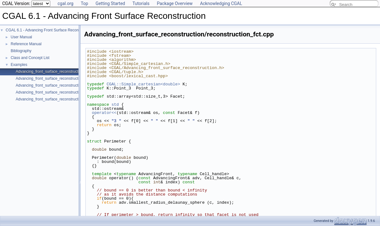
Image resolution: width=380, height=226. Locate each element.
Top (84, 3)
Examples (19, 64)
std (115, 104)
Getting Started (110, 3)
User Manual (21, 37)
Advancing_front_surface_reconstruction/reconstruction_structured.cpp (75, 99)
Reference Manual (26, 44)
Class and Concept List (30, 58)
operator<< (104, 113)
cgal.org (65, 3)
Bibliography (21, 51)
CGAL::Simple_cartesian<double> (143, 84)
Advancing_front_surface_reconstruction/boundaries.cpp (63, 92)
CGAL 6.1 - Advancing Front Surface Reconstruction (49, 30)
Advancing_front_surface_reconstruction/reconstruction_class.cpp (71, 78)
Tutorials (141, 3)
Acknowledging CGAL (221, 3)
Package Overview (175, 3)
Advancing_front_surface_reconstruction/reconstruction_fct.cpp (68, 71)
